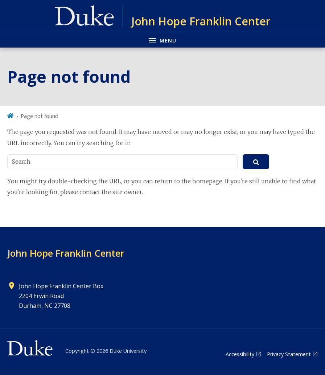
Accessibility (240, 354)
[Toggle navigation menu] (162, 40)
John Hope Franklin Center (65, 253)
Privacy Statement (289, 354)
